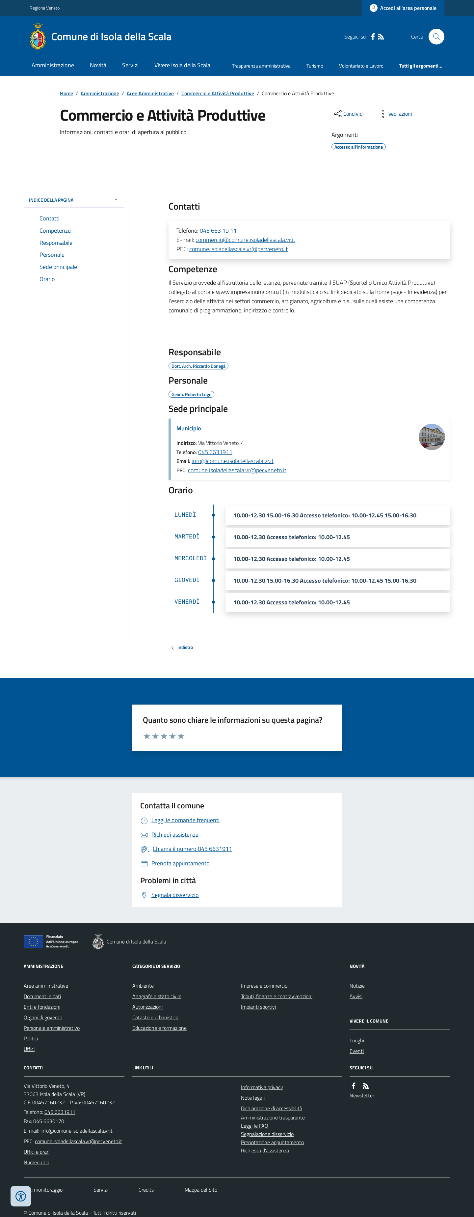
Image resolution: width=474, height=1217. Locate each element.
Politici (31, 1038)
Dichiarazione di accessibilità (271, 1108)
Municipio (188, 428)
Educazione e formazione (159, 1028)
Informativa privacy (262, 1087)
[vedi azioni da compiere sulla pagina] (395, 113)
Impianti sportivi (258, 1007)
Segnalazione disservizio (267, 1134)
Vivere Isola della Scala (182, 65)
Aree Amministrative (150, 93)
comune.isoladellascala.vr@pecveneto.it (238, 249)
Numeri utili (36, 1162)
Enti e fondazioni (42, 1007)
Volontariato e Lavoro (361, 66)
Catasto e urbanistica (155, 1017)
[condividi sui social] (348, 113)
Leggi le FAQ (254, 1126)
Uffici (29, 1049)
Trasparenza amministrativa (261, 66)
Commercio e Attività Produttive (217, 93)
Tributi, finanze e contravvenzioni (276, 996)
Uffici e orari (36, 1152)
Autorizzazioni (147, 1007)
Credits (146, 1190)
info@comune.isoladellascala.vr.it (233, 460)
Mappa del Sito (201, 1190)
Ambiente (143, 986)
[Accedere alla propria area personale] (403, 8)
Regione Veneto (45, 7)
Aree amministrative (46, 986)
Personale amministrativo (52, 1028)
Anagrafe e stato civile (156, 996)
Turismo (314, 66)
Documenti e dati (42, 996)
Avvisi (356, 996)
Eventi (357, 1051)
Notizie (357, 986)
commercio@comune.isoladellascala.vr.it (245, 239)
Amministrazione (53, 65)
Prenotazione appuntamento (272, 1142)
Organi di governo (43, 1017)
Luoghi (357, 1040)
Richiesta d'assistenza (265, 1150)
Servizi (130, 65)
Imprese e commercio (264, 986)
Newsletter (362, 1095)
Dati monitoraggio (43, 1190)
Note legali (253, 1098)
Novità (98, 65)
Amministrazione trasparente (273, 1117)
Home (66, 93)
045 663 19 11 (218, 230)
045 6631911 (215, 452)
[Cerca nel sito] (433, 36)
